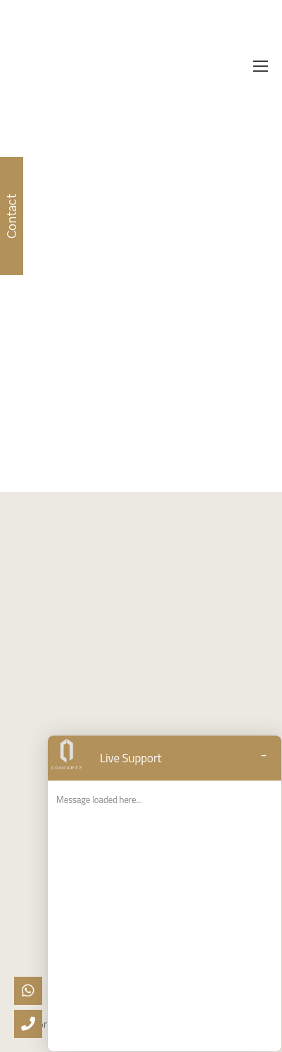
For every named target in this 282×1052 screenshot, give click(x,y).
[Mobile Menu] (260, 67)
